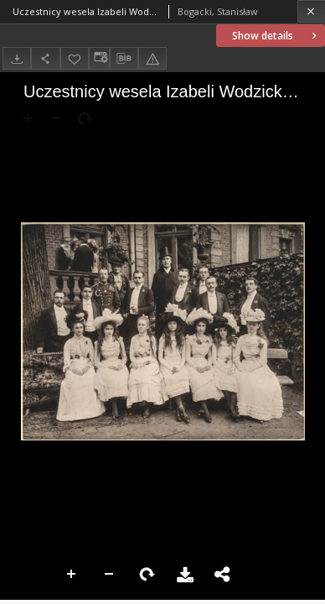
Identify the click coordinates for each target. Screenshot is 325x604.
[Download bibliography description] (124, 58)
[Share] (45, 58)
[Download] (17, 58)
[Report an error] (152, 58)
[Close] (311, 11)
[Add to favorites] (74, 58)
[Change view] (99, 58)
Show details (276, 36)
